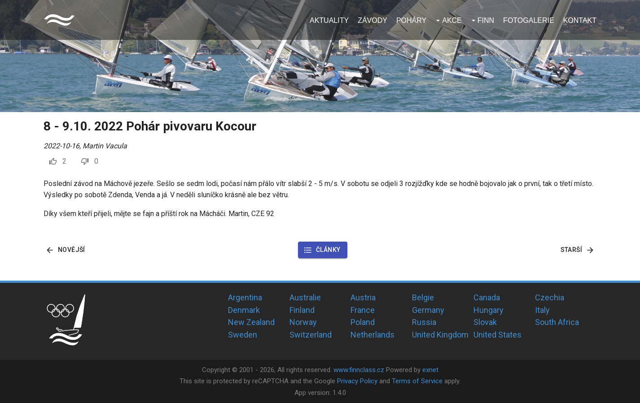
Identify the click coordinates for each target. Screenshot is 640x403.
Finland (302, 310)
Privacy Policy (357, 381)
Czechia (549, 297)
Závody (372, 20)
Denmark (244, 310)
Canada (486, 297)
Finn (486, 20)
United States (497, 334)
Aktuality (329, 20)
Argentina (245, 297)
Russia (424, 322)
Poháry (411, 20)
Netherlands (373, 334)
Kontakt (579, 20)
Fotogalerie (528, 20)
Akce (452, 20)
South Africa (557, 322)
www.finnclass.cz (358, 370)
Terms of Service (417, 381)
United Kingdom (440, 334)
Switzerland (310, 334)
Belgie (423, 297)
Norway (303, 322)
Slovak (485, 322)
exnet (430, 370)
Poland (363, 322)
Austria (363, 297)
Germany (428, 310)
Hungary (488, 310)
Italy (542, 310)
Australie (305, 297)
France (363, 310)
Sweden (242, 334)
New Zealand (251, 322)
